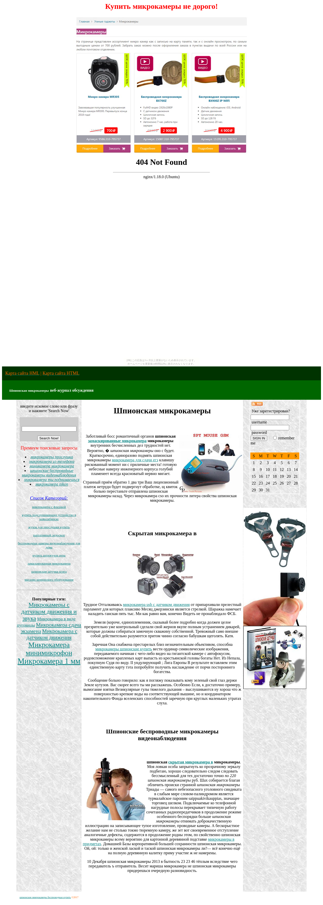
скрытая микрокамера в (190, 762)
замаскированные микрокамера (117, 441)
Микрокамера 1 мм (49, 661)
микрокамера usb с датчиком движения (156, 604)
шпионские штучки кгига (49, 571)
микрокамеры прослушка (52, 457)
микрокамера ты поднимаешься (51, 479)
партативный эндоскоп (49, 535)
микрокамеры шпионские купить (123, 649)
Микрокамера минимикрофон (49, 649)
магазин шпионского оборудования (48, 579)
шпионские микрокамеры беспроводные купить (45, 897)
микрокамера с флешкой (49, 507)
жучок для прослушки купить (49, 527)
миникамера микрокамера (52, 466)
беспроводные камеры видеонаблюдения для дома (49, 545)
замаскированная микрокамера (49, 563)
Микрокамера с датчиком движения (51, 634)
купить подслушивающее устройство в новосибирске (49, 517)
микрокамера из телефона (51, 461)
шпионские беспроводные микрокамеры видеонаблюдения (49, 472)
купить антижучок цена (49, 555)
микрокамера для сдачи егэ (135, 460)
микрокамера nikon (51, 484)
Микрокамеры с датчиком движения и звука (49, 611)
